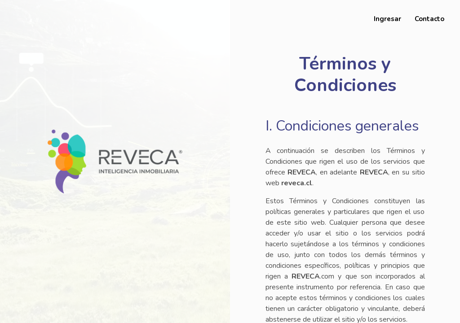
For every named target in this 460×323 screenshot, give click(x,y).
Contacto (429, 18)
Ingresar (387, 18)
